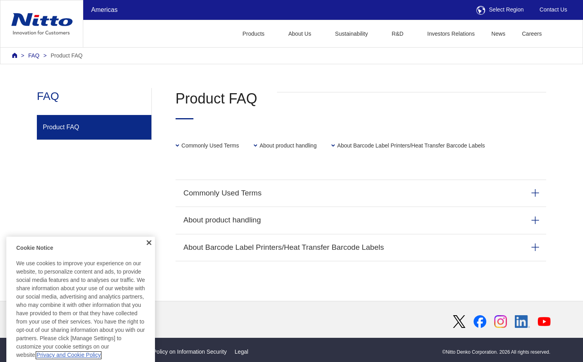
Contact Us (553, 9)
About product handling (222, 220)
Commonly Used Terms (223, 193)
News (498, 34)
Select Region (500, 9)
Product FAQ (67, 55)
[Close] (149, 265)
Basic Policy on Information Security (182, 352)
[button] (562, 33)
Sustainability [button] (351, 34)
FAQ (33, 55)
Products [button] (254, 34)
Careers (532, 34)
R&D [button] (397, 34)
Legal (241, 352)
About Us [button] (299, 34)
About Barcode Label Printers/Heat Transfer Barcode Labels (284, 247)
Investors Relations (451, 34)
